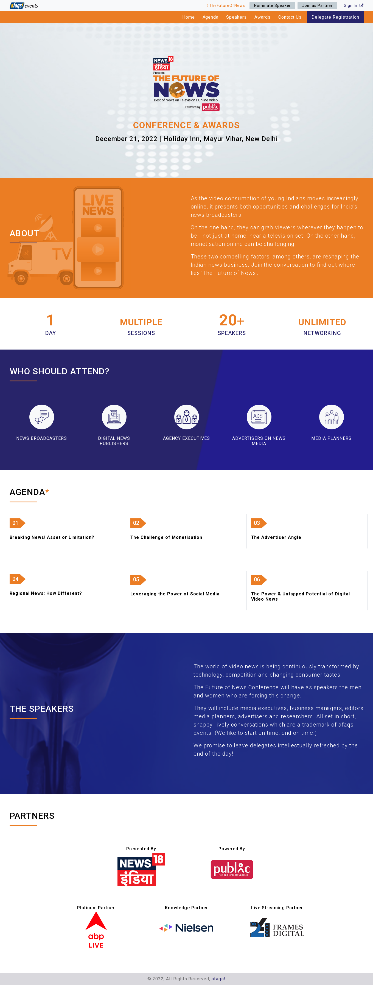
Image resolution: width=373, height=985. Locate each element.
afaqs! (219, 978)
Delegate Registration (335, 17)
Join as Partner (317, 5)
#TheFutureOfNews (225, 5)
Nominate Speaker (272, 5)
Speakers (236, 17)
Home (188, 17)
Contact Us (290, 17)
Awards (262, 17)
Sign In (354, 5)
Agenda (211, 17)
